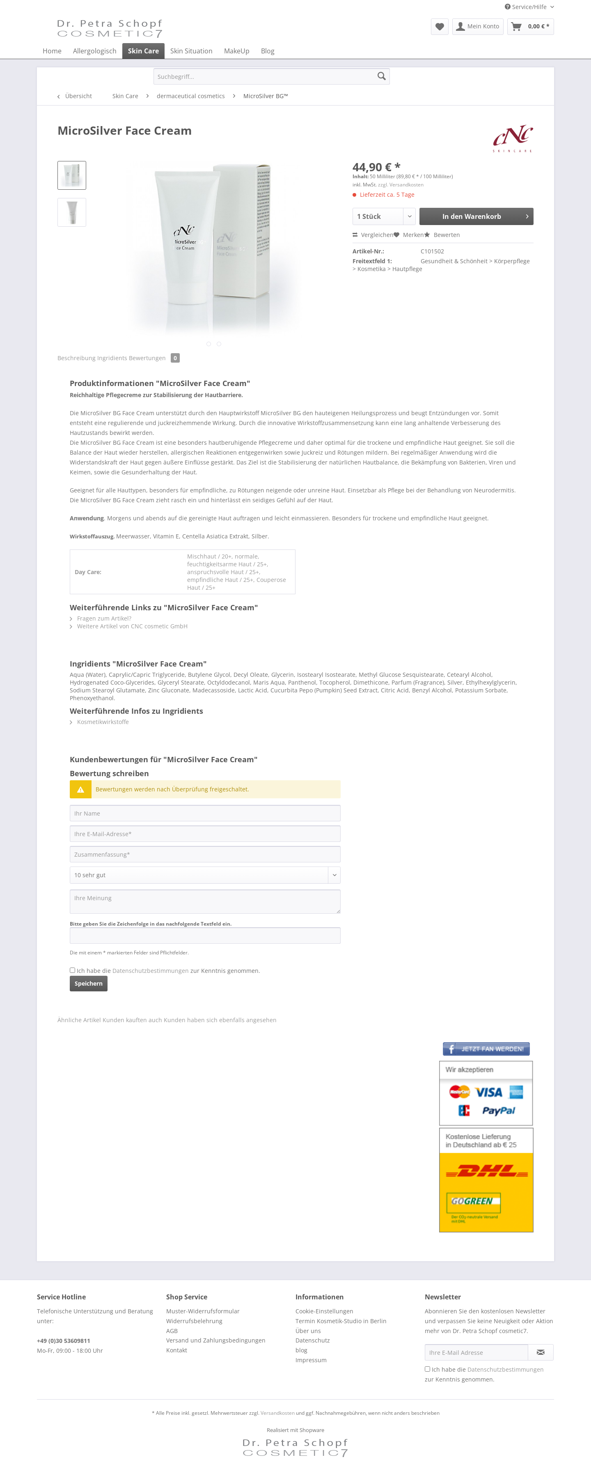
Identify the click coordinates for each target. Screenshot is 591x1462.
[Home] (52, 51)
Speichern (89, 983)
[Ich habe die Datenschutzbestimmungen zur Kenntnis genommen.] (72, 970)
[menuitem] (440, 26)
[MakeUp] (236, 51)
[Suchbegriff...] (271, 76)
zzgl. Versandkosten (401, 184)
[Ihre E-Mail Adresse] (476, 1352)
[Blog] (267, 51)
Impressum (311, 1360)
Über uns (308, 1331)
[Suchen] (381, 76)
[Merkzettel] (440, 26)
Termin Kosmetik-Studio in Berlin (341, 1321)
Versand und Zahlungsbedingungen (216, 1340)
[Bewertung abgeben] (205, 875)
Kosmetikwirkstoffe (99, 722)
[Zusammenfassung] (205, 854)
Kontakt (176, 1350)
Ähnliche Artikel (79, 1020)
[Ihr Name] (205, 813)
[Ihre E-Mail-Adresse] (205, 833)
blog (301, 1350)
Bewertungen (154, 358)
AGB (172, 1331)
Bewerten (442, 235)
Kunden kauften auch (132, 1020)
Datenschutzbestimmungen (150, 971)
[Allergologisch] (94, 51)
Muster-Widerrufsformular (203, 1311)
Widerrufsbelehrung (194, 1321)
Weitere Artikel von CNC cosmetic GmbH (129, 626)
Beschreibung (76, 358)
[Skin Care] (143, 51)
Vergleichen (373, 235)
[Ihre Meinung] (205, 902)
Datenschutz (313, 1340)
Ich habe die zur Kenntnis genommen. (168, 971)
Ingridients (113, 358)
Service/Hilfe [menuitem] (526, 7)
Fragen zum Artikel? (100, 618)
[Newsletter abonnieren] (541, 1352)
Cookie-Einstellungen (324, 1311)
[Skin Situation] (191, 51)
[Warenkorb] (530, 26)
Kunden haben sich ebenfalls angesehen (220, 1020)
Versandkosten (278, 1412)
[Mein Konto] (478, 26)
